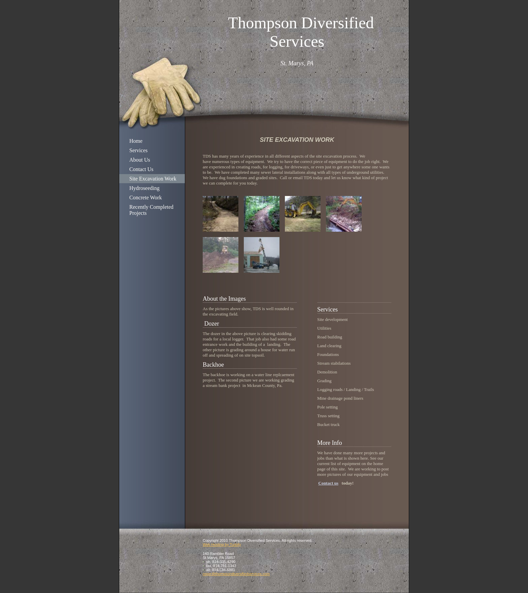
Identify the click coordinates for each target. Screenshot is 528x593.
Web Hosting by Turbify (222, 544)
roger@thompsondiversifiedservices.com (236, 574)
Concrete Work (145, 197)
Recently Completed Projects (151, 210)
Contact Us (141, 169)
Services (138, 150)
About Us (139, 160)
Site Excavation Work (152, 179)
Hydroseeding (144, 188)
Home (135, 141)
